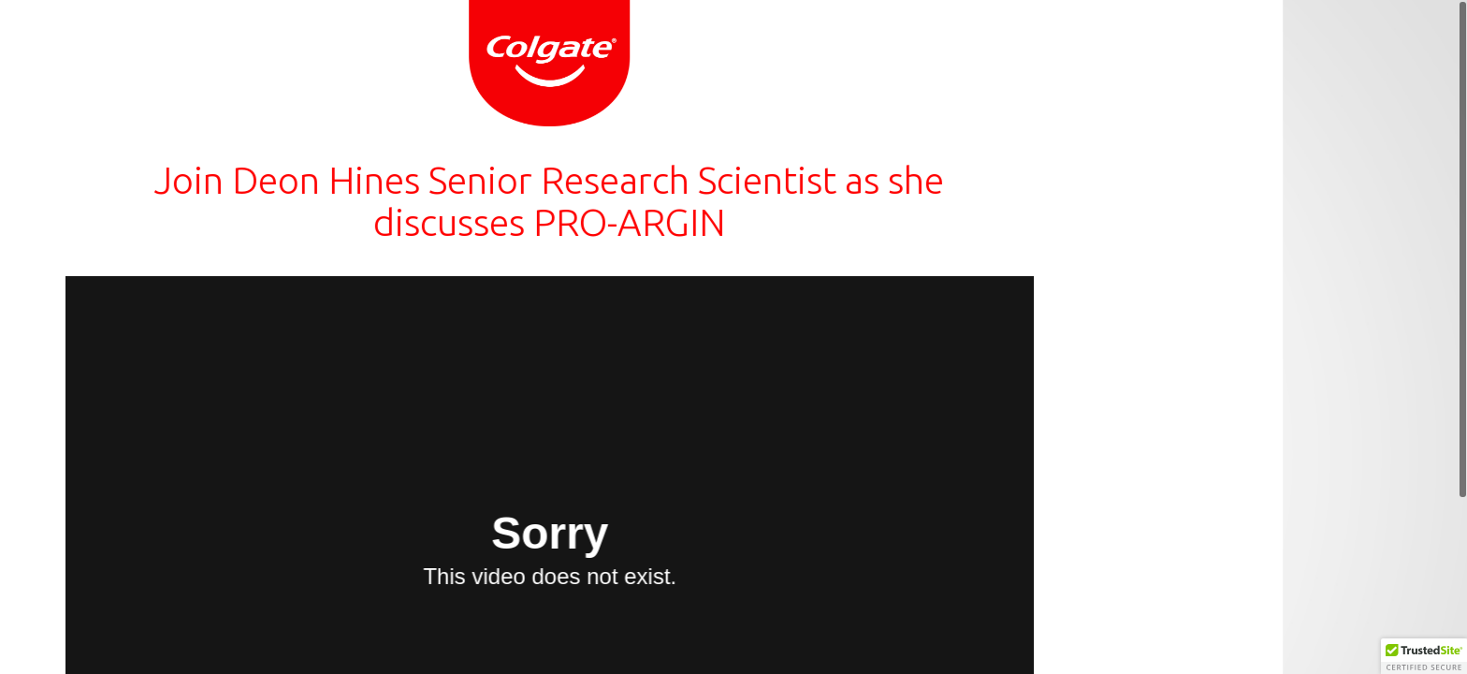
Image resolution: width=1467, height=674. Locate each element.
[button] (1424, 656)
